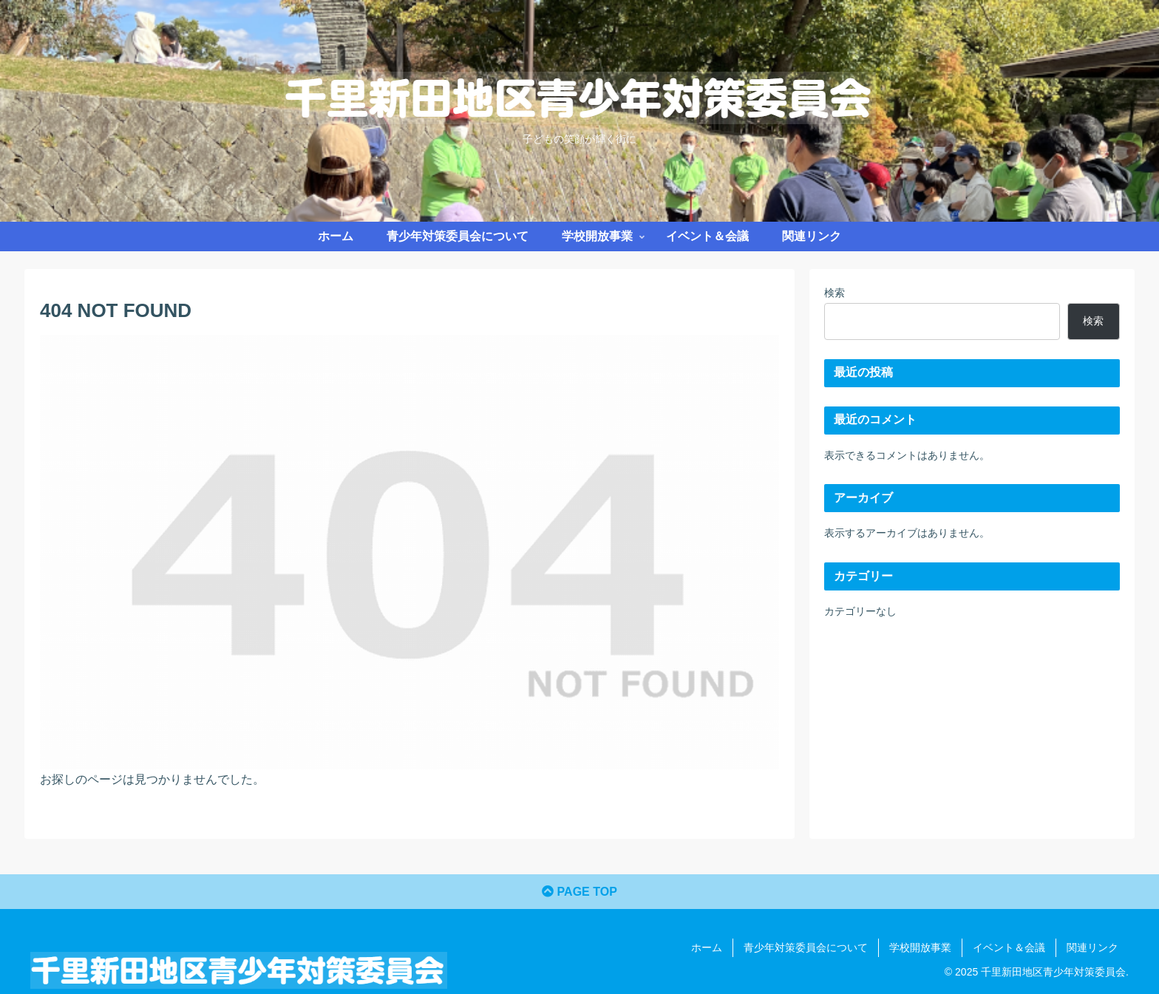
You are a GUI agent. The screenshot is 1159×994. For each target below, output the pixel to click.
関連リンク (1092, 947)
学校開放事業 (920, 947)
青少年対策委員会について (806, 947)
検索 (834, 293)
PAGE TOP (579, 891)
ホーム (706, 947)
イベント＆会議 (1009, 947)
